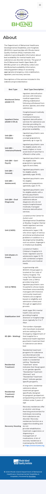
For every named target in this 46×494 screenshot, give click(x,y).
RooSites (32, 476)
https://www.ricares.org (34, 446)
